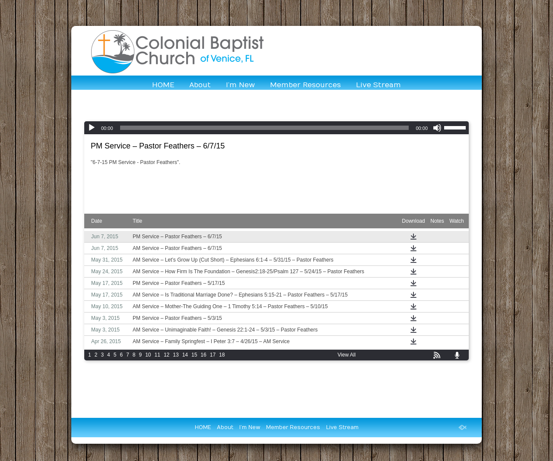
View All (346, 355)
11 (157, 355)
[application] (276, 127)
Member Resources (305, 85)
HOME (163, 85)
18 (222, 355)
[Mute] (437, 127)
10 (148, 355)
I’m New (240, 85)
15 (194, 355)
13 (175, 355)
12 (166, 355)
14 (185, 355)
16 (203, 355)
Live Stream (378, 85)
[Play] (91, 127)
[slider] (264, 128)
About (200, 85)
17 (213, 355)
